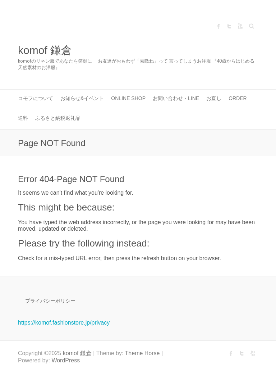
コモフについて (35, 98)
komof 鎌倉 (45, 50)
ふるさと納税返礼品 (57, 118)
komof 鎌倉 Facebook (218, 26)
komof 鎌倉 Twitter (229, 26)
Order (238, 98)
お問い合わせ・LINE (176, 98)
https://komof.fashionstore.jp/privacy (64, 323)
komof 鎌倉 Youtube (240, 26)
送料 (23, 118)
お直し (213, 98)
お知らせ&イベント (82, 98)
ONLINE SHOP (128, 98)
